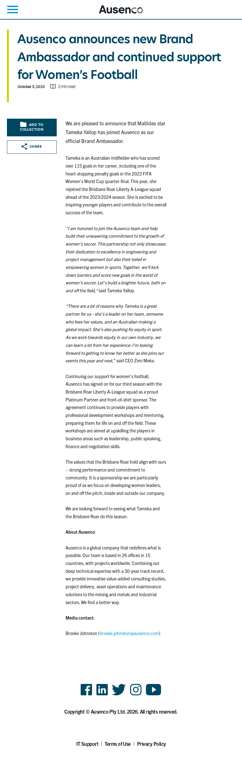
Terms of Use (118, 743)
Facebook (86, 694)
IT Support (87, 743)
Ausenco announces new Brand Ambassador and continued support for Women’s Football (119, 57)
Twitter (119, 694)
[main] (121, 334)
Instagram (135, 694)
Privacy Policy (151, 743)
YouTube (153, 694)
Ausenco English (114, 13)
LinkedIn (102, 694)
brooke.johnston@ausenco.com (129, 633)
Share (31, 146)
